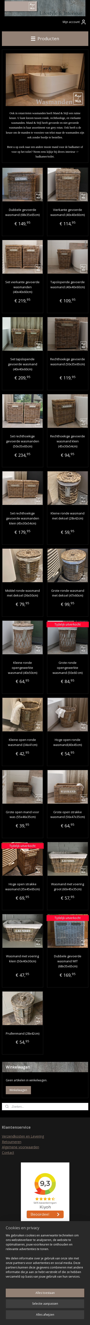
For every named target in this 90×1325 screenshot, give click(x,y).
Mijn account (74, 22)
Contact (8, 1152)
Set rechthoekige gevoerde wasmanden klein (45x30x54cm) (22, 518)
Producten (45, 38)
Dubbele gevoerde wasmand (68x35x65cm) (22, 212)
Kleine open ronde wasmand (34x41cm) (22, 742)
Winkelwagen (18, 1090)
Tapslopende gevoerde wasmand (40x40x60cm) (67, 284)
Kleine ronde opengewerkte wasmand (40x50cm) (22, 667)
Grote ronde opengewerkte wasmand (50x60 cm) (68, 667)
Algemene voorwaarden (20, 1147)
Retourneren (11, 1141)
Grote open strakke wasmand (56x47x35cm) (67, 814)
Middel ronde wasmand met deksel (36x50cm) (22, 593)
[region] (45, 1258)
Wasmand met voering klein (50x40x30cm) (22, 958)
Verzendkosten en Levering (23, 1136)
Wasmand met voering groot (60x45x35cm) (67, 886)
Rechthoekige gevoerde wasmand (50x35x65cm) (67, 361)
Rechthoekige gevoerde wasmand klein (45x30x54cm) (67, 441)
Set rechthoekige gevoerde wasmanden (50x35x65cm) (22, 441)
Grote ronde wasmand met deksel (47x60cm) (67, 593)
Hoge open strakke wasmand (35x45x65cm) (22, 886)
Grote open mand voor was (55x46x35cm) (22, 814)
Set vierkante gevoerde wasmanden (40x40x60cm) (22, 287)
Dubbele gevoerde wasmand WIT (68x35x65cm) (67, 961)
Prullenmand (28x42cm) (22, 1033)
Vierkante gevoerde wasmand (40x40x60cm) (67, 212)
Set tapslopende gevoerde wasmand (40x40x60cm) (22, 364)
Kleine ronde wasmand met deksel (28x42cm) (67, 516)
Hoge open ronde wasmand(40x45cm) (67, 742)
